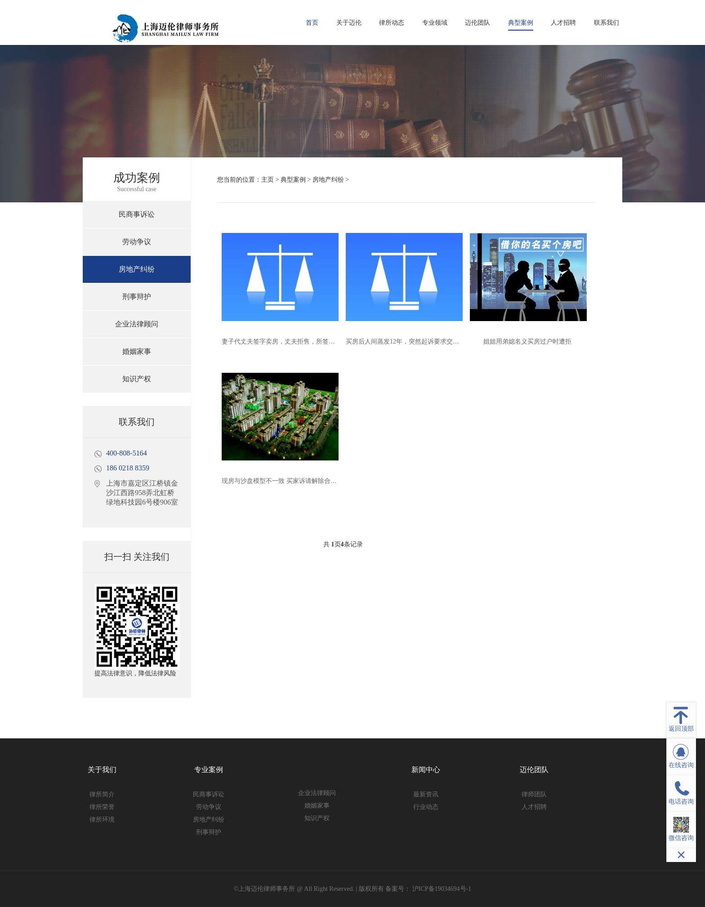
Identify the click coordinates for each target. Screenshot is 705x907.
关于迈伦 (348, 22)
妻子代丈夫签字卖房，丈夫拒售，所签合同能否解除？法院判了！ (313, 341)
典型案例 (520, 22)
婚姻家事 (136, 351)
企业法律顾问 (136, 324)
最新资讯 (425, 794)
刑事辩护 (136, 296)
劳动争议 (136, 242)
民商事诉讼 (137, 214)
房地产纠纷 (137, 269)
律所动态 (391, 22)
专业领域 (434, 22)
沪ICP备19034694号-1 (441, 888)
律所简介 (102, 794)
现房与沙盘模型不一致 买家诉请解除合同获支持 (289, 481)
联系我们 (606, 22)
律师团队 (534, 794)
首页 (312, 22)
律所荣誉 (102, 807)
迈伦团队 (477, 22)
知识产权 (136, 379)
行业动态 (425, 807)
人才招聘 (563, 22)
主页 (267, 179)
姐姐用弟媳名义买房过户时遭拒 (527, 341)
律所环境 (102, 819)
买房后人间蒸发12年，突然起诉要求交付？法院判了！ (421, 341)
